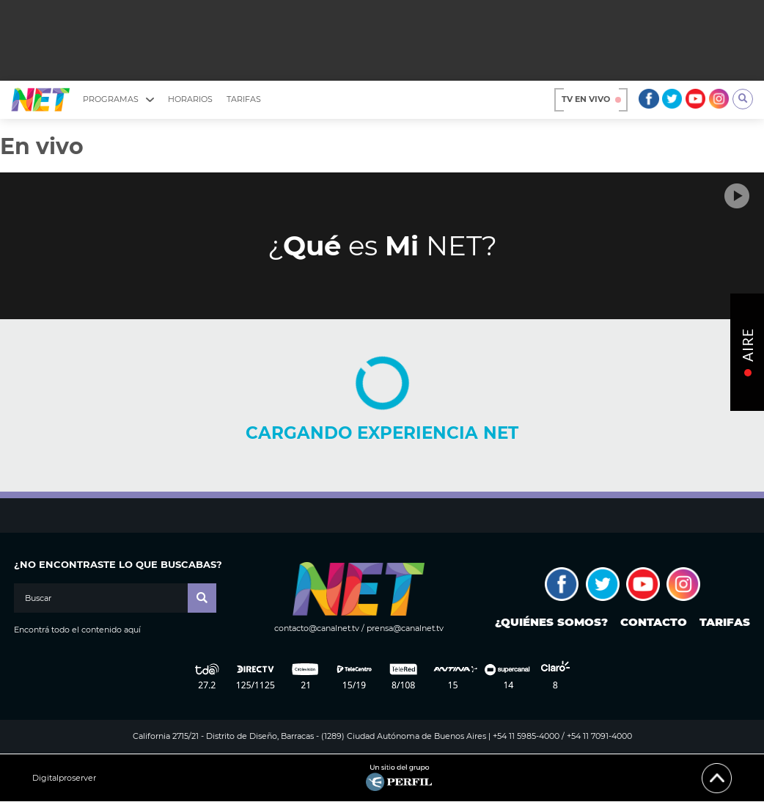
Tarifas (244, 99)
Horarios (190, 99)
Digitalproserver (64, 778)
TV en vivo (591, 99)
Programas (118, 99)
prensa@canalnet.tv (405, 628)
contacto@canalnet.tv (316, 628)
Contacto (653, 622)
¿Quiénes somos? (551, 622)
